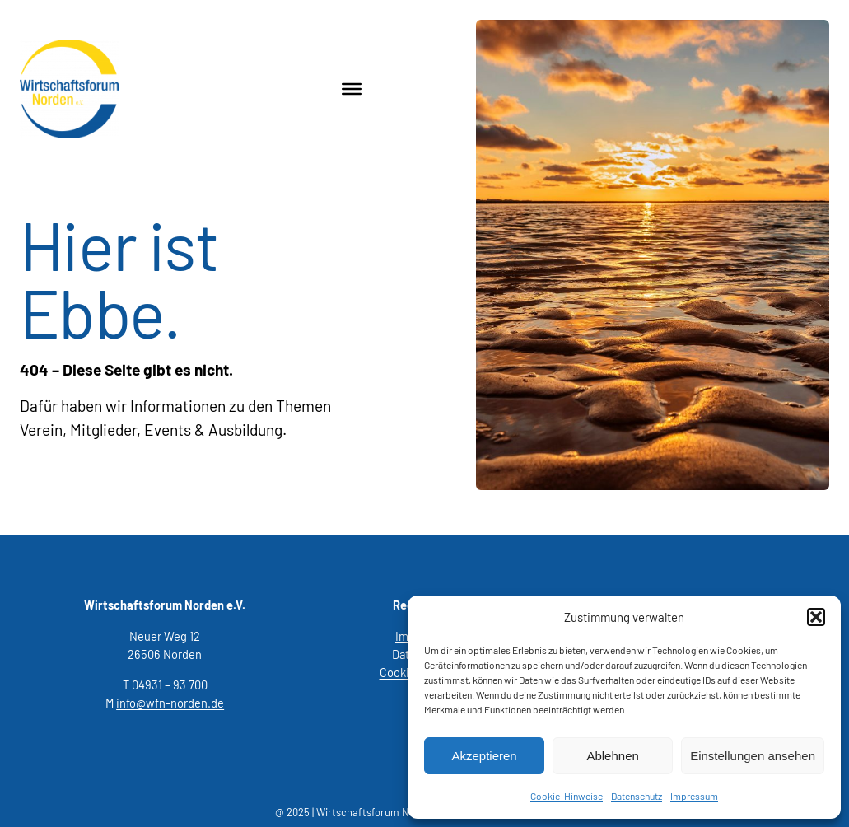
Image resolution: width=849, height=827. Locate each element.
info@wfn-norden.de (170, 702)
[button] (816, 617)
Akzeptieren (483, 756)
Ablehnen (612, 756)
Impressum (694, 795)
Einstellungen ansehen (752, 756)
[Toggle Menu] (352, 89)
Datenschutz (636, 795)
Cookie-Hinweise (566, 795)
